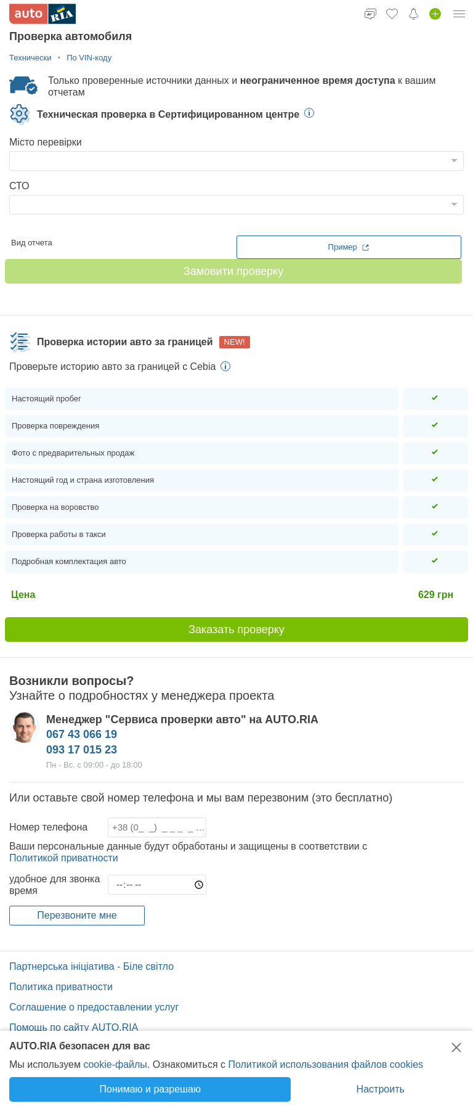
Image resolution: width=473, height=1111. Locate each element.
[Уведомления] (413, 13)
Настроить (381, 1089)
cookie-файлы (115, 1064)
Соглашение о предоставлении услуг (94, 1007)
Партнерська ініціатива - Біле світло (91, 966)
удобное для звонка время (54, 885)
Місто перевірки (45, 142)
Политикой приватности (63, 858)
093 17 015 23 (81, 750)
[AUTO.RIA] (42, 14)
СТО (19, 186)
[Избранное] (392, 13)
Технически (30, 57)
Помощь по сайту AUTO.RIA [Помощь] (73, 1027)
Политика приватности (61, 987)
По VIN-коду (89, 57)
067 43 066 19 (81, 734)
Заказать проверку (236, 629)
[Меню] (459, 13)
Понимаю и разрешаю (150, 1089)
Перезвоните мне (76, 915)
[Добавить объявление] (435, 13)
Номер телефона (48, 827)
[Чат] (370, 13)
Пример (349, 247)
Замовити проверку (233, 271)
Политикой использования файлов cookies (325, 1064)
